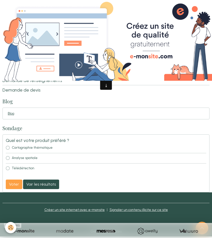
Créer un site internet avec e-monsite (74, 210)
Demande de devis (22, 90)
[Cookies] (10, 227)
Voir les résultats (41, 184)
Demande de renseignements (32, 80)
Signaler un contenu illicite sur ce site (139, 210)
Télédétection (23, 168)
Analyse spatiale (25, 158)
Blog (11, 113)
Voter (14, 184)
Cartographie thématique (32, 147)
